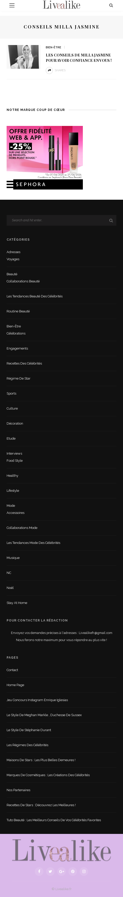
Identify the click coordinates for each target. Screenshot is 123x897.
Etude (11, 438)
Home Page (15, 685)
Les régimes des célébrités (27, 745)
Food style (15, 460)
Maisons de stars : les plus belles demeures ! (41, 760)
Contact (12, 670)
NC (9, 573)
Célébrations (16, 333)
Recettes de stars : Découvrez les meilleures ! (41, 805)
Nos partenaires (18, 790)
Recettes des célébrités (24, 363)
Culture (12, 408)
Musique (13, 558)
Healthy (12, 476)
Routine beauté (18, 311)
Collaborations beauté (23, 281)
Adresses (13, 252)
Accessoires (15, 513)
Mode (11, 506)
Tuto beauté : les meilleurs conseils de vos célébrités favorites (54, 820)
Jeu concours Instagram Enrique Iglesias (37, 700)
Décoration (15, 423)
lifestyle (13, 491)
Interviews (14, 453)
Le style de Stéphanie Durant (29, 730)
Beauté (12, 274)
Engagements (17, 348)
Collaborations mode (22, 528)
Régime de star (18, 378)
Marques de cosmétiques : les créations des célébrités (48, 775)
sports (11, 393)
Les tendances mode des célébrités (33, 543)
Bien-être (53, 47)
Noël (10, 588)
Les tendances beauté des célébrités (35, 296)
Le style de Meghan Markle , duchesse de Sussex (44, 715)
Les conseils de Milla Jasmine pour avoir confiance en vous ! (79, 57)
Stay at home (17, 603)
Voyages (13, 259)
